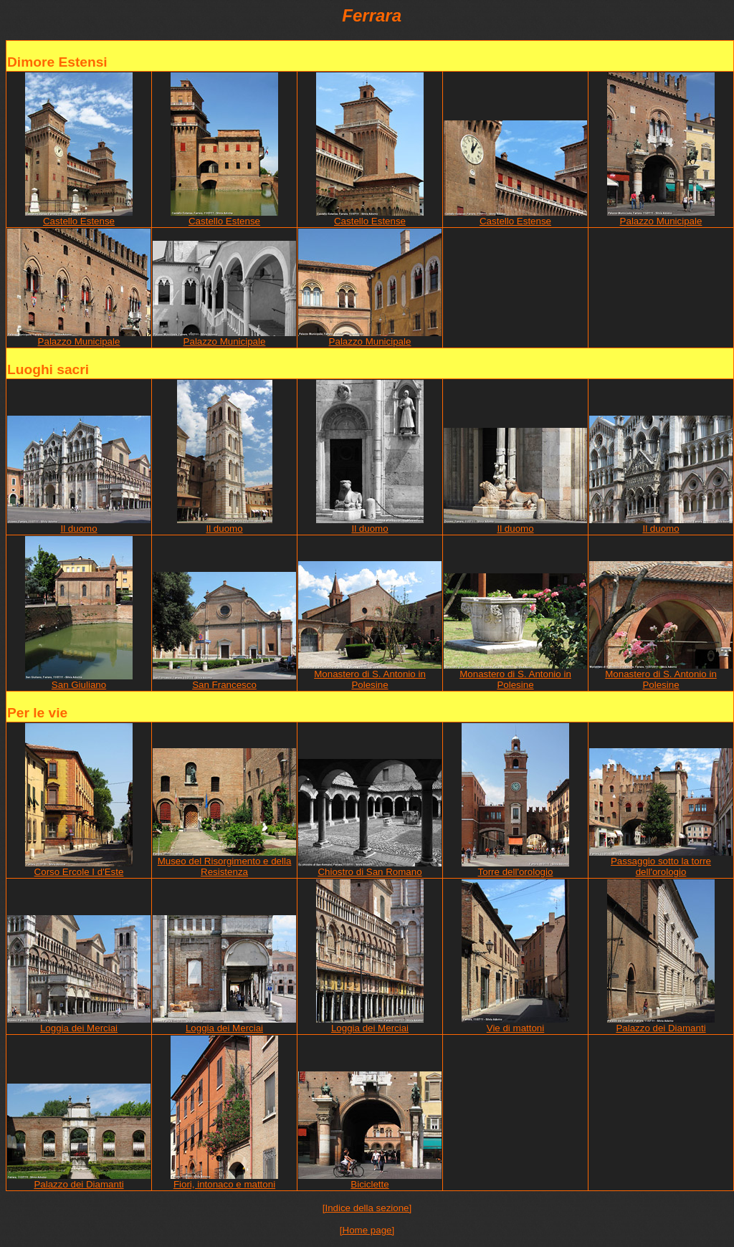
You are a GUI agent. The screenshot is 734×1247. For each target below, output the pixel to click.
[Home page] (367, 1230)
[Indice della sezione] (367, 1208)
